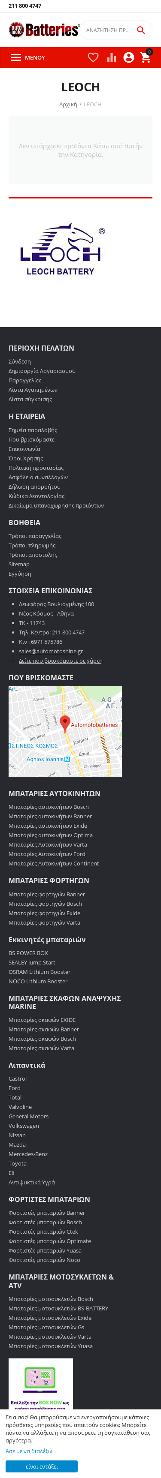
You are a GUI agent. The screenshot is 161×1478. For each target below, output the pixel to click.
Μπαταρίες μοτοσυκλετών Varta (50, 1336)
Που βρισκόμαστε (32, 439)
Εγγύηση (20, 573)
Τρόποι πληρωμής (32, 545)
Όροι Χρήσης (26, 458)
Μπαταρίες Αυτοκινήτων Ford (47, 854)
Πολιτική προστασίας (36, 468)
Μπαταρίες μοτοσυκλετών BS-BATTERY (58, 1308)
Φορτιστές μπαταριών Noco (44, 1260)
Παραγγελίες (25, 380)
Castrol (18, 1078)
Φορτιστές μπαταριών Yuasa (45, 1250)
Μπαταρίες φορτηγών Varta (44, 922)
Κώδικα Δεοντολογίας (36, 496)
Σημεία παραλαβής (33, 430)
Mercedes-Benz (28, 1154)
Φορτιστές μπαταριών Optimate (50, 1241)
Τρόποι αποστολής (33, 555)
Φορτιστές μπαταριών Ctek (43, 1231)
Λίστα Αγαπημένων (33, 390)
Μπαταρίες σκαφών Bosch (42, 1038)
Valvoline (20, 1107)
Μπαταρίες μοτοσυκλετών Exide (50, 1318)
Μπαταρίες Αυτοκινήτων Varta (48, 844)
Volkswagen (24, 1126)
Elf (12, 1173)
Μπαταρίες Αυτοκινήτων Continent (54, 863)
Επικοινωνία (24, 449)
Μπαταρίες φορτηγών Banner (47, 894)
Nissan (17, 1135)
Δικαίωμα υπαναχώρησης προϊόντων (56, 505)
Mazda (17, 1144)
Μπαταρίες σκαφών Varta (41, 1048)
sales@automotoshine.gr (51, 651)
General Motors (29, 1116)
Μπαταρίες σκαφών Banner (44, 1029)
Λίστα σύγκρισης (30, 399)
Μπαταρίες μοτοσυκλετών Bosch (51, 1299)
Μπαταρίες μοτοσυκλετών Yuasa (51, 1346)
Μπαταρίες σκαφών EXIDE (42, 1020)
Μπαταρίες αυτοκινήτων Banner (50, 816)
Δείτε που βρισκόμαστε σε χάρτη (61, 660)
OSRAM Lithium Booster (39, 972)
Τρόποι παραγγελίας (35, 536)
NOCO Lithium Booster (38, 981)
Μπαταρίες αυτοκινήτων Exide (48, 825)
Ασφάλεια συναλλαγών (38, 477)
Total (15, 1097)
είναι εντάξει (42, 1466)
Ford (15, 1088)
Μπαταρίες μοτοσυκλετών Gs (46, 1327)
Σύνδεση (20, 361)
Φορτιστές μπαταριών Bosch (45, 1222)
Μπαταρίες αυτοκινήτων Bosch (49, 807)
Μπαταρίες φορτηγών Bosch (45, 903)
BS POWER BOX (28, 953)
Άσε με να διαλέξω (29, 1451)
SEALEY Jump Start (32, 962)
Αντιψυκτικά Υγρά (32, 1182)
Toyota (18, 1163)
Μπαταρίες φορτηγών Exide (44, 913)
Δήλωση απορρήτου (35, 486)
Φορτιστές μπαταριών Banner (47, 1213)
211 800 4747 (25, 6)
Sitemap (19, 564)
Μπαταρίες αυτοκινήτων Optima (51, 835)
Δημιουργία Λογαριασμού (42, 371)
